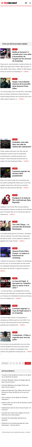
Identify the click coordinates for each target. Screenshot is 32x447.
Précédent (5, 363)
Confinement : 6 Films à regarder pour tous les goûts (21, 337)
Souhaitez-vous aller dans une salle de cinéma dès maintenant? (21, 144)
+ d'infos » (26, 71)
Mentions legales (20, 432)
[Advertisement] (16, 24)
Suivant (28, 363)
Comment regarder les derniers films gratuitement (21, 173)
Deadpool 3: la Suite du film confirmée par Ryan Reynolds (21, 200)
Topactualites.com (8, 432)
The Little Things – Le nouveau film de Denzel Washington (21, 227)
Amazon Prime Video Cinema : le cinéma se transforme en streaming (20, 254)
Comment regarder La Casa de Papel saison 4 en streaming (21, 311)
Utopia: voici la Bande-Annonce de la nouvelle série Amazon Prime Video (21, 85)
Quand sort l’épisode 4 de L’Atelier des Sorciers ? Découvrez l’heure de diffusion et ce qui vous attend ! (16, 392)
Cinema (15, 49)
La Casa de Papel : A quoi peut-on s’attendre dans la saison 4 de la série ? (21, 284)
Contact (28, 432)
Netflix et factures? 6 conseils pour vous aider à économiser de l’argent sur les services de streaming (22, 56)
